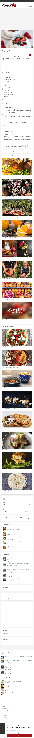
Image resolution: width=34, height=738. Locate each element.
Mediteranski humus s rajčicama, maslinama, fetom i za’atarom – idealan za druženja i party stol (19, 528)
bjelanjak (8, 150)
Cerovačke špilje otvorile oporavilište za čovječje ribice (17, 574)
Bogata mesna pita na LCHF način (8, 469)
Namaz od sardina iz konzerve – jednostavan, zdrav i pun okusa (18, 542)
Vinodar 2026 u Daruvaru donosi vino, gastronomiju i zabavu (14, 216)
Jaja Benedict (4, 448)
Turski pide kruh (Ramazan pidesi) (13, 546)
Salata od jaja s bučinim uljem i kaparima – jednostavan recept (19, 537)
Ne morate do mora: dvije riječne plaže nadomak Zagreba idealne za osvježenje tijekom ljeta (18, 564)
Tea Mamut (19, 150)
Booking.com (5, 633)
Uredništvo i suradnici (6, 708)
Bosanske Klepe (8, 688)
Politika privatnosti (5, 719)
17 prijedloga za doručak (7, 257)
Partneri (3, 705)
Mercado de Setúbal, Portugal (8, 195)
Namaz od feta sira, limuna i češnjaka (9, 489)
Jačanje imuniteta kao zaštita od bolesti (10, 236)
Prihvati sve (19, 735)
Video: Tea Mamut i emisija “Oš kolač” (9, 319)
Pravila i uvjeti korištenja (6, 710)
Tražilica (22, 1)
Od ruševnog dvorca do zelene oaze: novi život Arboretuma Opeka (18, 558)
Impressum (4, 712)
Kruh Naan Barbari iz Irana (7, 428)
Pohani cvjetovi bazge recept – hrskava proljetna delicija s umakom (18, 533)
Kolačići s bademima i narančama (8, 407)
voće (23, 150)
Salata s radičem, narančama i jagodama (10, 366)
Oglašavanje (30, 1)
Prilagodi (19, 733)
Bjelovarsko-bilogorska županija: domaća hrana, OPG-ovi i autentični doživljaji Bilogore (18, 569)
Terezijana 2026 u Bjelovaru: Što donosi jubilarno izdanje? (18, 578)
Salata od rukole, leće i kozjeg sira (9, 346)
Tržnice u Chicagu (5, 175)
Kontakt (26, 1)
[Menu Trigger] (30, 5)
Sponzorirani (4, 714)
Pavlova (15, 150)
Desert (12, 150)
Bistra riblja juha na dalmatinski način (12, 684)
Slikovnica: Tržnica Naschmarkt (8, 298)
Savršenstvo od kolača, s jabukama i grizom (13, 680)
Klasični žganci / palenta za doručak (12, 692)
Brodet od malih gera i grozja (7, 387)
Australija (29, 504)
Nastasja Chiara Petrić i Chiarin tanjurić (9, 278)
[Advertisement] (17, 18)
